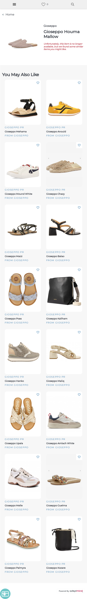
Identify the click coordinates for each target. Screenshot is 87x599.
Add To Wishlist (38, 83)
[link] (43, 4)
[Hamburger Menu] (14, 4)
